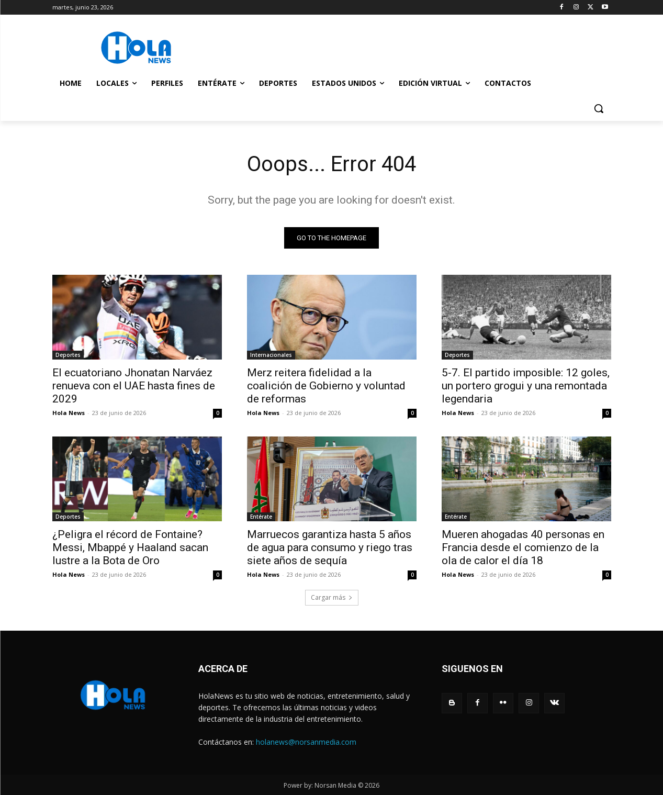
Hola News (68, 413)
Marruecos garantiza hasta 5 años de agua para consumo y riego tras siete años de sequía (329, 547)
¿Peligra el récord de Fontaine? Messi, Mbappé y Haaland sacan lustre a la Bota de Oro (130, 547)
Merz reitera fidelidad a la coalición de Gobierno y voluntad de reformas (326, 385)
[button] (598, 108)
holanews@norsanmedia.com (306, 742)
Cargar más (332, 597)
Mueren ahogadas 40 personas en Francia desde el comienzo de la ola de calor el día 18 (523, 547)
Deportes (68, 355)
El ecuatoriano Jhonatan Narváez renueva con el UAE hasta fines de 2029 (133, 385)
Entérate (261, 516)
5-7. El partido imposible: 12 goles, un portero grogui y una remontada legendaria (526, 385)
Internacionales (271, 355)
